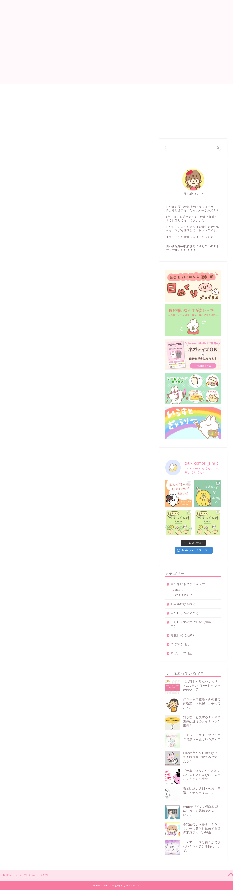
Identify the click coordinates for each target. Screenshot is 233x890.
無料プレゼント (33, 374)
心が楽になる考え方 (37, 327)
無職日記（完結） (35, 316)
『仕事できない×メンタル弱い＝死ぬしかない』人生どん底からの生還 (202, 775)
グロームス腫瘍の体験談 (40, 358)
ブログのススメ (33, 311)
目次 (62, 89)
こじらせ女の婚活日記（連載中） (47, 296)
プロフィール (85, 89)
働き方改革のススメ (37, 348)
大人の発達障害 (33, 353)
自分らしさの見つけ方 (38, 337)
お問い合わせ (164, 89)
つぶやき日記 (32, 369)
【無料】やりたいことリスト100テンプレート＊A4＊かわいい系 (202, 685)
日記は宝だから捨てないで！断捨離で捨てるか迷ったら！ (202, 757)
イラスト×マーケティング (41, 332)
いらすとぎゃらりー (37, 343)
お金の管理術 (32, 363)
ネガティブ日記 (33, 301)
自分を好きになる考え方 (40, 306)
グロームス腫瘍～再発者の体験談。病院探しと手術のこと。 (202, 703)
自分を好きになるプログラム (124, 89)
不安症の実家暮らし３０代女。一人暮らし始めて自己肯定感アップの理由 (202, 828)
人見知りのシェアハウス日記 (43, 322)
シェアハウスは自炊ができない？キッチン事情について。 (202, 846)
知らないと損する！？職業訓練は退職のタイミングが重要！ (202, 721)
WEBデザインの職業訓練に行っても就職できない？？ (201, 810)
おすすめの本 (184, 594)
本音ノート (182, 590)
